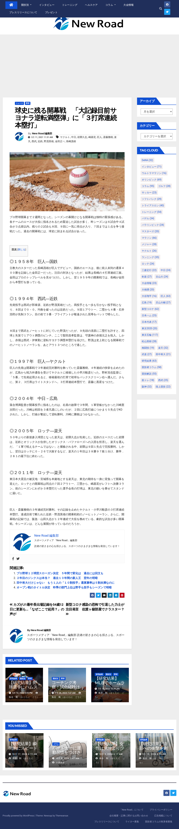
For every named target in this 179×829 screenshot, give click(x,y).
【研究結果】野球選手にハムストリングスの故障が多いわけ (23, 689)
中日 (73, 137)
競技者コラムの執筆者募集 (158, 821)
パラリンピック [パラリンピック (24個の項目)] (153, 224)
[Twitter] (18, 558)
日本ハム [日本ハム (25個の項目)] (149, 315)
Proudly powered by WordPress (19, 815)
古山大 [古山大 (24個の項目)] (162, 276)
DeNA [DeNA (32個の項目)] (147, 160)
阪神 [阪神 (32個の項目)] (147, 386)
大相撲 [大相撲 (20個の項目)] (148, 289)
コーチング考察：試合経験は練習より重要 (66, 687)
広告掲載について (163, 815)
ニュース (19, 103)
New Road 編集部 (42, 133)
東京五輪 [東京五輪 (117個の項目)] (150, 334)
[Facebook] (13, 558)
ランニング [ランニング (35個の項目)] (150, 257)
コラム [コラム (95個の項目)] (148, 186)
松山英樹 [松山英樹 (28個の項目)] (149, 341)
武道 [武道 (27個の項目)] (147, 354)
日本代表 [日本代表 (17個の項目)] (149, 322)
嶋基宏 (92, 137)
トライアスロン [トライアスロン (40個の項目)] (153, 205)
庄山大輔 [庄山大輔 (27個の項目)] (163, 302)
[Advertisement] (89, 60)
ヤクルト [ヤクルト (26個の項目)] (149, 250)
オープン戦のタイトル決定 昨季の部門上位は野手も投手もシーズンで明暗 (64, 587)
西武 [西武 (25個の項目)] (163, 380)
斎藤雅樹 (108, 137)
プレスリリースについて (23, 12)
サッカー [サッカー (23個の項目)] (149, 192)
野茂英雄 (49, 141)
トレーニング (69, 4)
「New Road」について (132, 809)
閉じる (21, 249)
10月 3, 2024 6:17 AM (111, 754)
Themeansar (61, 815)
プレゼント (51, 12)
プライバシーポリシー (161, 809)
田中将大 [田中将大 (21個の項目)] (163, 354)
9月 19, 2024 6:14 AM (154, 754)
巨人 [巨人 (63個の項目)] (166, 296)
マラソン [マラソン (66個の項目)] (149, 237)
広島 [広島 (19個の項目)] (147, 302)
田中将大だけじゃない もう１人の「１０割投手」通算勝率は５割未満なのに (65, 582)
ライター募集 (132, 821)
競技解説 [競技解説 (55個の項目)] (149, 373)
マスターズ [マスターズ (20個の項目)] (150, 231)
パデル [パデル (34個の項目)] (148, 218)
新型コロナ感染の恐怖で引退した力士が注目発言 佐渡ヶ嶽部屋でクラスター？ (95, 609)
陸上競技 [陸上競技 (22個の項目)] (163, 386)
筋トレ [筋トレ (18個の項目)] (148, 380)
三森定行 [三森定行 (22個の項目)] (149, 270)
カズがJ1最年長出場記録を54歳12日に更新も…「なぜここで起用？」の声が (37, 609)
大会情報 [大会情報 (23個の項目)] (149, 283)
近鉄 (40, 141)
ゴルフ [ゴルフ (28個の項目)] (164, 186)
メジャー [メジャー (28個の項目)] (149, 244)
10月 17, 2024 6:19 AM (24, 754)
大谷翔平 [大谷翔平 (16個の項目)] (149, 296)
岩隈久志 (82, 137)
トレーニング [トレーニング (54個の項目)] (152, 212)
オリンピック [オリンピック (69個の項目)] (152, 179)
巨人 (99, 137)
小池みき (58, 762)
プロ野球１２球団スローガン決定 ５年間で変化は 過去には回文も (60, 573)
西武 (34, 141)
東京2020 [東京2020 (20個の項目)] (149, 328)
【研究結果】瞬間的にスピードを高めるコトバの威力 (23, 750)
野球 (27, 103)
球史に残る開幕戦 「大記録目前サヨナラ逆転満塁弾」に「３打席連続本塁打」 (66, 117)
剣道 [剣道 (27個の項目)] (147, 276)
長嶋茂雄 (71, 141)
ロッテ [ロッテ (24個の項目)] (148, 263)
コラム (110, 4)
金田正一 (60, 141)
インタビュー (46, 4)
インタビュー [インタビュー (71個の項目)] (152, 166)
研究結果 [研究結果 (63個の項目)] (149, 360)
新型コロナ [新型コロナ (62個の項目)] (150, 309)
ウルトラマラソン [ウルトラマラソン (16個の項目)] (154, 173)
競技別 (26, 4)
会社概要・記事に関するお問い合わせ (128, 815)
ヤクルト (65, 137)
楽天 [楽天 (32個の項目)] (163, 347)
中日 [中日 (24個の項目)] (166, 270)
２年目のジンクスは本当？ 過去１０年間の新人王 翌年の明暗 (57, 578)
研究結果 (13, 678)
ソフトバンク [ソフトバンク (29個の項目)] (152, 199)
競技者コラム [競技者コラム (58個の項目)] (152, 367)
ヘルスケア (91, 4)
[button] (160, 8)
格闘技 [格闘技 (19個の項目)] (148, 347)
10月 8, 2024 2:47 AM (67, 758)
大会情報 (128, 4)
